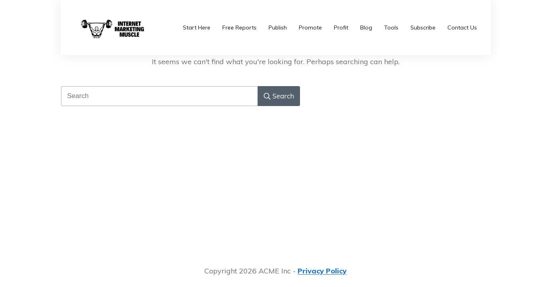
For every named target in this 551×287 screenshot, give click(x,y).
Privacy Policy (322, 270)
